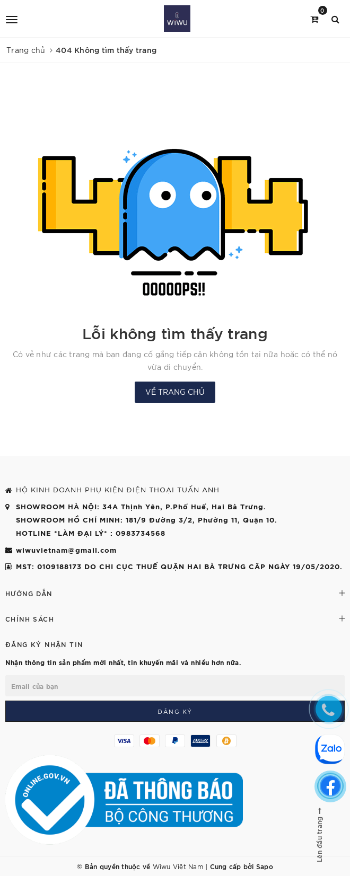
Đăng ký (175, 711)
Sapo (264, 866)
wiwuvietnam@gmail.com (66, 549)
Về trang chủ (175, 391)
